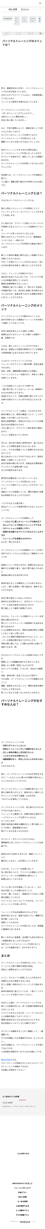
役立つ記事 (22, 1197)
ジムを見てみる (23, 1153)
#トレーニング (18, 1106)
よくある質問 (23, 1201)
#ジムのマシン (7, 1106)
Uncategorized (8, 18)
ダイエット (16, 21)
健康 (39, 20)
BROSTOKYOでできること (22, 1183)
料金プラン (22, 1192)
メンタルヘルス (32, 20)
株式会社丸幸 (25, 1222)
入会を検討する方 (22, 1206)
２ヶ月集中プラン (22, 1210)
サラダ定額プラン (22, 1215)
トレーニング (24, 20)
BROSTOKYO (6, 1059)
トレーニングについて (22, 1188)
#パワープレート (30, 1106)
